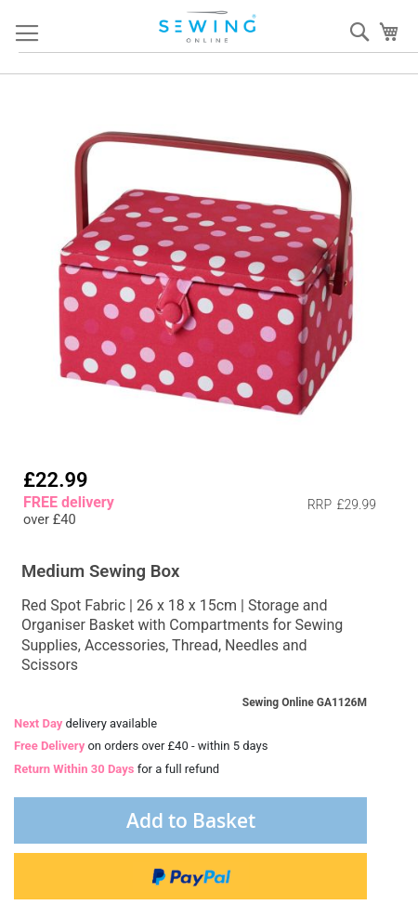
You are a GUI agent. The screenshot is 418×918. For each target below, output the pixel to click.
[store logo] (209, 27)
